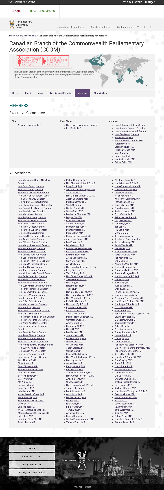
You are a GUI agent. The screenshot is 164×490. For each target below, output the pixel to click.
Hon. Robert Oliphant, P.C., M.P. (129, 301)
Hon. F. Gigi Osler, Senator (127, 134)
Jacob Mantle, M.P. (124, 245)
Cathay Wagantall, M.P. (126, 403)
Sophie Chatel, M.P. (75, 208)
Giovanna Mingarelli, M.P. (126, 273)
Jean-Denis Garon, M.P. (77, 313)
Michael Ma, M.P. (123, 233)
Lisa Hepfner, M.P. (74, 360)
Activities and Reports (60, 93)
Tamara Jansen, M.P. (76, 388)
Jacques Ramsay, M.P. (125, 323)
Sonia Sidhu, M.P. (123, 363)
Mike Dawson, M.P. (75, 245)
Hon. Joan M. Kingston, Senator (33, 264)
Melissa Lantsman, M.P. (126, 189)
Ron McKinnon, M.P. (124, 258)
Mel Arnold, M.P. (25, 382)
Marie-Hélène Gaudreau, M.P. (129, 140)
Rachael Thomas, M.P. (125, 388)
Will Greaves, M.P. (74, 344)
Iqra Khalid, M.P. (73, 128)
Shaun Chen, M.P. (74, 211)
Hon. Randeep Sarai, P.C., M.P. (129, 344)
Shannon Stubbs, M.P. (125, 379)
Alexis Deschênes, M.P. (77, 258)
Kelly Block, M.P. (25, 416)
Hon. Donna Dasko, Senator (31, 223)
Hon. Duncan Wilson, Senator (32, 351)
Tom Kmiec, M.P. (74, 410)
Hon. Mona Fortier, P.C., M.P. (79, 298)
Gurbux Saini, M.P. (123, 341)
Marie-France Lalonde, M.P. (128, 186)
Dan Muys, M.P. (122, 279)
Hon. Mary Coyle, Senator (30, 214)
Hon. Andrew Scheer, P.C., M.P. (129, 351)
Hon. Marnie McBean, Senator (32, 282)
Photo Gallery (100, 93)
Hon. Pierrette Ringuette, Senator (34, 320)
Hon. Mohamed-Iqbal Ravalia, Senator (36, 317)
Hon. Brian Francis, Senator (31, 233)
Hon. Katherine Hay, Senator (31, 248)
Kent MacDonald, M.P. (125, 236)
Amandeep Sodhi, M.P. (125, 369)
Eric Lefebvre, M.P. (123, 214)
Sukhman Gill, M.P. (75, 335)
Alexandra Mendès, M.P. (29, 125)
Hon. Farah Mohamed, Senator (33, 289)
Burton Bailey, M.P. (27, 385)
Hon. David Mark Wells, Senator (33, 341)
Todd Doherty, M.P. (75, 273)
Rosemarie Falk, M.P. (76, 286)
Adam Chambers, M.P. (77, 199)
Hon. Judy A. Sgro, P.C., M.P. (128, 357)
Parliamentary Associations (22, 35)
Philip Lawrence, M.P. (125, 150)
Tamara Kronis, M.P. (75, 422)
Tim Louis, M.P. (122, 230)
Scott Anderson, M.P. (28, 376)
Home (15, 93)
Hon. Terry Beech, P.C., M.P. (31, 400)
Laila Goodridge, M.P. (76, 338)
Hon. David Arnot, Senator (30, 189)
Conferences (123, 27)
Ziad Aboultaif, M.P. (27, 360)
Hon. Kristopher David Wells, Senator (35, 344)
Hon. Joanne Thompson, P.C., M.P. (131, 391)
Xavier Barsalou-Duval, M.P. (31, 394)
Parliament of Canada (22, 2)
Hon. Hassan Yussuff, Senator (32, 357)
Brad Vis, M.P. (121, 400)
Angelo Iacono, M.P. (75, 379)
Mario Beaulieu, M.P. (27, 397)
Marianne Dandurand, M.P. (79, 236)
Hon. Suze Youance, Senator (32, 354)
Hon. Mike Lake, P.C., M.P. (126, 183)
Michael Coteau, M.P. (76, 230)
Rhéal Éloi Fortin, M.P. (76, 301)
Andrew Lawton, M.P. (125, 211)
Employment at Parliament (32, 472)
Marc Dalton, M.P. (74, 233)
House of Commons (42, 10)
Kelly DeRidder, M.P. (75, 254)
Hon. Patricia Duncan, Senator (32, 230)
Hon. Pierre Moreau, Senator (32, 295)
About (28, 93)
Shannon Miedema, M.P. (126, 270)
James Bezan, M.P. (27, 407)
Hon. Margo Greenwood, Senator (131, 131)
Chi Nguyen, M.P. (122, 289)
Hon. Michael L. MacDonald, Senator (35, 273)
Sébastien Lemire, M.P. (126, 217)
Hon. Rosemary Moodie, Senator (82, 125)
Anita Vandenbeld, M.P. (126, 397)
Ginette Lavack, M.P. (124, 205)
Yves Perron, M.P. (123, 310)
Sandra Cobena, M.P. (76, 223)
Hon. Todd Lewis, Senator (30, 267)
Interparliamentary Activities (70, 27)
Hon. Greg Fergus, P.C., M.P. (79, 292)
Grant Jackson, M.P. (75, 382)
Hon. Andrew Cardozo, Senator (130, 128)
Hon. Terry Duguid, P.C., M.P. (79, 276)
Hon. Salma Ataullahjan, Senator (130, 125)
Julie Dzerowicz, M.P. (76, 279)
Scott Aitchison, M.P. (28, 366)
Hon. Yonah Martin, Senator (31, 279)
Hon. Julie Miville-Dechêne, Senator (35, 286)
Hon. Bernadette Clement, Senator (35, 208)
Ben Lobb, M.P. (122, 227)
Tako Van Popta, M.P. (125, 394)
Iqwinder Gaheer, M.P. (76, 307)
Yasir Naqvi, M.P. (122, 153)
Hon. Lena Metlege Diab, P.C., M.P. (82, 267)
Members (82, 93)
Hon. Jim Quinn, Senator (30, 313)
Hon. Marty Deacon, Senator (31, 227)
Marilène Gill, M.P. (74, 332)
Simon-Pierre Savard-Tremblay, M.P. (132, 348)
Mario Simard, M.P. (124, 366)
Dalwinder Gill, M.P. (75, 326)
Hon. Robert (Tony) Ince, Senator (34, 261)
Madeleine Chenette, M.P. (78, 214)
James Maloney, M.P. (125, 242)
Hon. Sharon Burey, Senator (31, 199)
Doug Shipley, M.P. (123, 360)
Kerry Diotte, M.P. (74, 270)
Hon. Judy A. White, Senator (31, 348)
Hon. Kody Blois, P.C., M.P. (30, 419)
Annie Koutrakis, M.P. (76, 413)
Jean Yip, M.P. (121, 413)
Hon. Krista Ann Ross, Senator (32, 323)
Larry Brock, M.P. (74, 186)
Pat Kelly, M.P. (72, 400)
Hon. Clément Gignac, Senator (32, 242)
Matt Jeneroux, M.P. (75, 391)
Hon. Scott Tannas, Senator (31, 338)
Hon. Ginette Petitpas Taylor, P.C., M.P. (133, 313)
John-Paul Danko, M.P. (77, 239)
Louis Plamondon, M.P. (125, 317)
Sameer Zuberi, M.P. (124, 422)
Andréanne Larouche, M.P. (127, 199)
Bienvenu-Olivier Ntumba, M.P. (129, 298)
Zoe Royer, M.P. (122, 338)
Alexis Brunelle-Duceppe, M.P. (80, 189)
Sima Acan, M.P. (25, 363)
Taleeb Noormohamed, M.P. (128, 292)
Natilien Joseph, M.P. (76, 397)
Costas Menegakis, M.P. (126, 267)
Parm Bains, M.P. (26, 388)
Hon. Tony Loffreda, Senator (32, 270)
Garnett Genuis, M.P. (76, 320)
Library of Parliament (32, 464)
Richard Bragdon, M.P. (76, 180)
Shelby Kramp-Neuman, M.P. (80, 419)
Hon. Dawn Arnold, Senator (31, 186)
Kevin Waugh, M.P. (123, 407)
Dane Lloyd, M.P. (122, 223)
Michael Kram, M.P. (75, 416)
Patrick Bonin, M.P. (27, 422)
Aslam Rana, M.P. (123, 326)
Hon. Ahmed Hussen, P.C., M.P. (80, 376)
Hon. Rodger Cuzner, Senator (32, 217)
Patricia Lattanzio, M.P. (126, 202)
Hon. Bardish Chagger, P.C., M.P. (81, 195)
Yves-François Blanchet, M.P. (32, 410)
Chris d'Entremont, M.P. (77, 251)
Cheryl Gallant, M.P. (75, 310)
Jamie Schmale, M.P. (125, 159)
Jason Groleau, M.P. (75, 348)
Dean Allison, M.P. (26, 372)
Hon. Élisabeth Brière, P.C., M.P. (81, 183)
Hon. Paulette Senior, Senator (32, 332)
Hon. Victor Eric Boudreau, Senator (34, 195)
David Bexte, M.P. (26, 403)
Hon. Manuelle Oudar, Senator (32, 304)
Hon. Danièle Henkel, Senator (32, 254)
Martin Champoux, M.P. (77, 202)
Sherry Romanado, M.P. (126, 332)
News (40, 93)
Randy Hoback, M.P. (75, 366)
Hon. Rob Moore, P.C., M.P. (127, 276)
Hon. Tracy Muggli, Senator (31, 298)
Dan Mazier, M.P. (122, 248)
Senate (16, 10)
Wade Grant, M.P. (74, 341)
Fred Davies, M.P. (74, 242)
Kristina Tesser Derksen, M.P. (128, 382)
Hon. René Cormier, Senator (31, 211)
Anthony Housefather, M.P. (79, 372)
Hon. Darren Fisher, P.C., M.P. (79, 295)
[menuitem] (133, 2)
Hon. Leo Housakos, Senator (31, 258)
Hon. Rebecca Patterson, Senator (34, 310)
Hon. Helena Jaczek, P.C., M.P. (80, 385)
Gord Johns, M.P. (74, 394)
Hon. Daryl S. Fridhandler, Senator (34, 236)
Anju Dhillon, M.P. (74, 264)
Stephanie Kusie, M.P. (125, 147)
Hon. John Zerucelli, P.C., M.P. (128, 419)
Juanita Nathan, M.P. (124, 286)
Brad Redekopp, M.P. (124, 329)
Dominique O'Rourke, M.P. (127, 304)
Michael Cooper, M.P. (76, 227)
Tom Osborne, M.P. (124, 307)
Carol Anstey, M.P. (26, 379)
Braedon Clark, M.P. (75, 220)
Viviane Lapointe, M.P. (125, 195)
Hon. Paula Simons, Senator (31, 335)
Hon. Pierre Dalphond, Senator (32, 220)
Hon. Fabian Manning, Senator (32, 276)
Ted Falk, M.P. (72, 289)
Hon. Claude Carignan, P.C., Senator (35, 205)
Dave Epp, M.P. (73, 282)
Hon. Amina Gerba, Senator (31, 239)
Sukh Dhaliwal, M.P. (124, 137)
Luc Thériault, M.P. (123, 385)
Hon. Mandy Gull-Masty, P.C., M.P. (82, 357)
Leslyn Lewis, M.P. (123, 220)
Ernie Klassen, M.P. (75, 407)
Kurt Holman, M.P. (123, 143)
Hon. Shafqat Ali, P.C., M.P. (30, 369)
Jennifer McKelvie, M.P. (126, 251)
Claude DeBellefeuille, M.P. (79, 248)
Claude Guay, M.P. (74, 351)
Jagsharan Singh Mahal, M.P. (128, 239)
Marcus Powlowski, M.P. (126, 320)
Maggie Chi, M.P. (74, 217)
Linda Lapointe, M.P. (124, 192)
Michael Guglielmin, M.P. (77, 354)
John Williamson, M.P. (125, 410)
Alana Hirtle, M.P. (74, 363)
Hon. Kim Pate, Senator (29, 307)
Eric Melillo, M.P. (122, 261)
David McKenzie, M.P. (125, 254)
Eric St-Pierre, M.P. (123, 376)
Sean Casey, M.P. (74, 192)
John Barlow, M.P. (26, 391)
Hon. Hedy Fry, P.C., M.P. (77, 304)
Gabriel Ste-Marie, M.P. (125, 372)
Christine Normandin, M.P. (127, 295)
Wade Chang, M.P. (74, 205)
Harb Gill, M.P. (72, 329)
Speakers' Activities (100, 27)
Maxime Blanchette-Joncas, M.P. (34, 413)
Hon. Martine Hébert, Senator (32, 251)
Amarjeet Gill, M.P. (75, 323)
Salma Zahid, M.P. (123, 162)
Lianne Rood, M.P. (123, 156)
